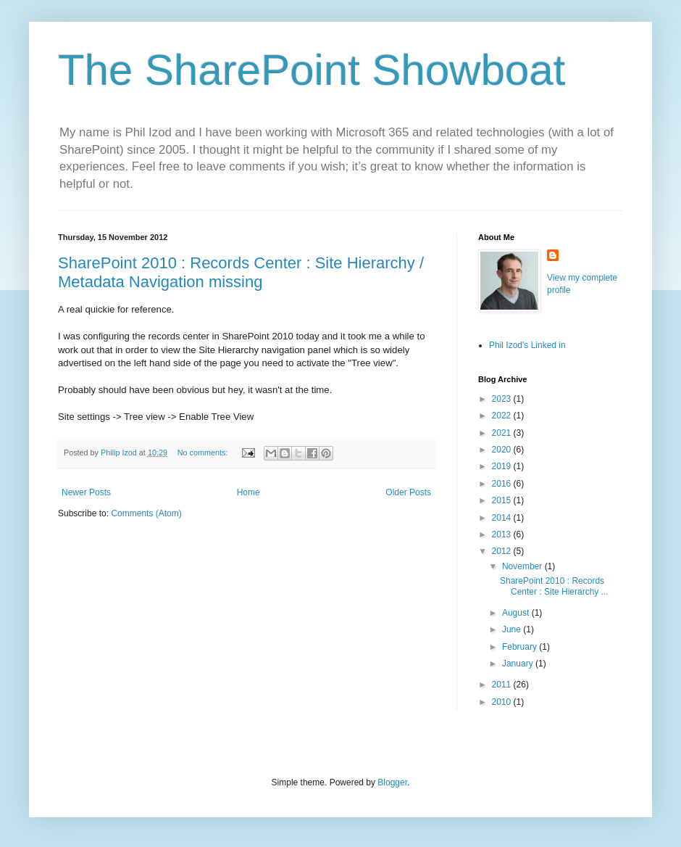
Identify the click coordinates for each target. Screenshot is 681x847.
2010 (503, 702)
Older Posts (408, 492)
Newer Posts (86, 492)
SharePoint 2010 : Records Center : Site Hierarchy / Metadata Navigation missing (241, 272)
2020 (503, 450)
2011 (503, 684)
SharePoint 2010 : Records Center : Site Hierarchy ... (554, 586)
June (512, 629)
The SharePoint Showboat (311, 70)
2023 (503, 399)
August (517, 613)
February (520, 647)
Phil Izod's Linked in (527, 345)
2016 (503, 484)
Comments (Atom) (146, 513)
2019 (503, 466)
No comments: (203, 452)
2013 (503, 534)
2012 (503, 551)
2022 (503, 415)
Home (248, 492)
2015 (503, 500)
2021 (503, 433)
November (523, 566)
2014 (503, 518)
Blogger (392, 782)
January (518, 663)
